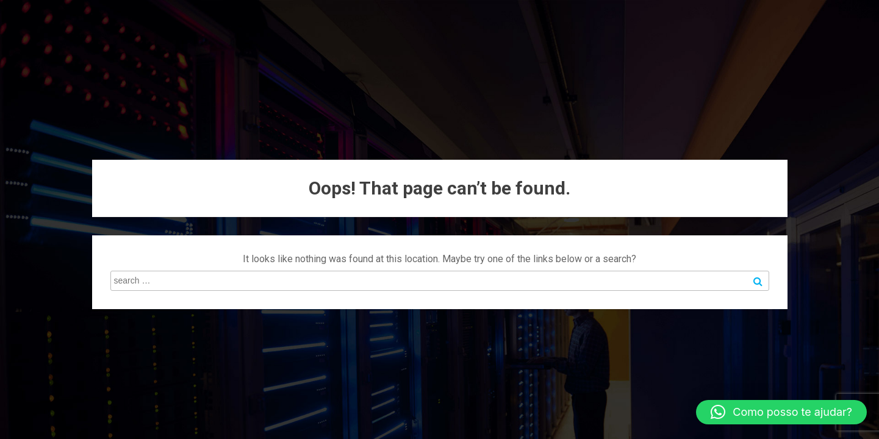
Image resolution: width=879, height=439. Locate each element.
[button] (781, 412)
